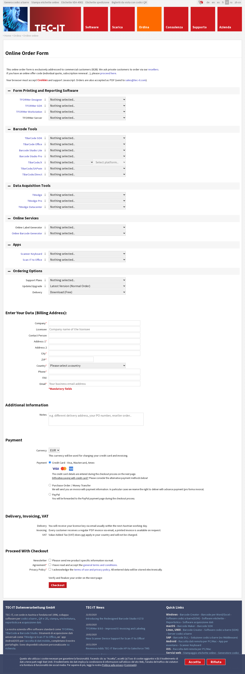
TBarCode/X (35, 162)
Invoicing (41, 530)
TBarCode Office (32, 144)
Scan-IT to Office (32, 259)
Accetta (195, 662)
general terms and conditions (100, 565)
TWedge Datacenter (30, 207)
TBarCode (11, 633)
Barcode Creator (189, 614)
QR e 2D (43, 618)
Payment (42, 462)
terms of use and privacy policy (92, 569)
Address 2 (41, 347)
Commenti (130, 665)
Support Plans (36, 280)
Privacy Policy (38, 569)
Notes (43, 414)
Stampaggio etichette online (199, 652)
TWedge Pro (34, 201)
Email (43, 384)
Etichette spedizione (97, 2)
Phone (42, 371)
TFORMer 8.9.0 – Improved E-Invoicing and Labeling (115, 628)
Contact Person (38, 335)
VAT (44, 534)
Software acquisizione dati (198, 622)
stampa (54, 618)
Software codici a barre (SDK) (221, 630)
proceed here (108, 73)
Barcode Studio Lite (30, 150)
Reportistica (173, 622)
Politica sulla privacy (112, 665)
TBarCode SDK (33, 138)
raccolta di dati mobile (37, 640)
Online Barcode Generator (27, 233)
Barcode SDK (205, 626)
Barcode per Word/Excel (215, 614)
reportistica (12, 622)
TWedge (37, 195)
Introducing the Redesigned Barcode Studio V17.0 (114, 618)
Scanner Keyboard (31, 254)
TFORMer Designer (31, 99)
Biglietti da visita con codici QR (129, 2)
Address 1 (40, 341)
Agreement (40, 565)
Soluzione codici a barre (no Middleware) (214, 637)
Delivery (39, 292)
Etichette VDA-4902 (72, 2)
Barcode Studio (29, 633)
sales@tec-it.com (135, 80)
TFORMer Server (34, 118)
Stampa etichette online (45, 2)
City (44, 353)
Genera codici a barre (16, 2)
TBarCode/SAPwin (31, 168)
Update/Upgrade (34, 286)
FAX (44, 377)
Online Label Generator (31, 228)
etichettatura (67, 618)
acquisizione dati (31, 622)
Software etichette (213, 618)
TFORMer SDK (33, 105)
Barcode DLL (181, 637)
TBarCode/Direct (32, 174)
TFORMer (67, 629)
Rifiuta (216, 662)
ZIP (44, 359)
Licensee (41, 329)
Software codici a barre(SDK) (183, 618)
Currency (41, 450)
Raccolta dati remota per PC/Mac (197, 641)
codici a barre (29, 618)
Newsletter (40, 560)
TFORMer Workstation (29, 111)
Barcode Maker (186, 626)
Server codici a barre (180, 633)
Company (41, 323)
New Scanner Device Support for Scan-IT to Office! (115, 638)
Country (42, 365)
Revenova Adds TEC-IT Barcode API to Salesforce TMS (117, 648)
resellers (153, 69)
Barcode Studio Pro (30, 156)
